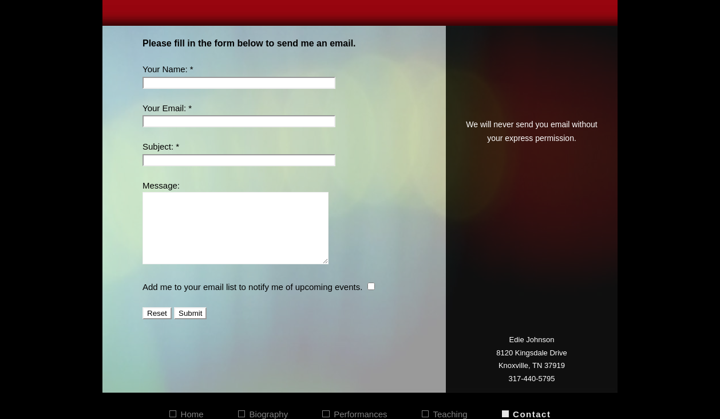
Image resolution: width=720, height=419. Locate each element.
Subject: (158, 146)
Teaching (450, 414)
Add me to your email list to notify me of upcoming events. (252, 301)
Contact (532, 414)
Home (192, 414)
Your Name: (165, 69)
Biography (269, 414)
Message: (161, 185)
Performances (360, 414)
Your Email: (164, 108)
